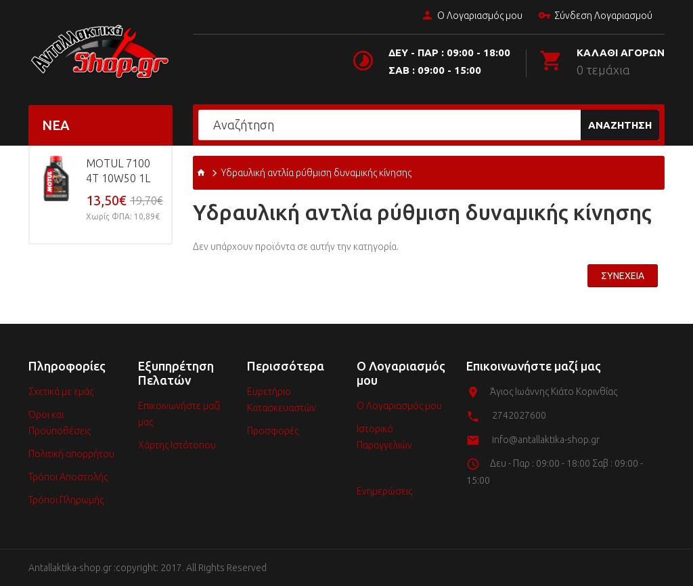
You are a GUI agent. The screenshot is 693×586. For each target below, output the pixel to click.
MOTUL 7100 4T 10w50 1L (118, 170)
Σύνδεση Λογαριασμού (594, 16)
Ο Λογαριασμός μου (470, 16)
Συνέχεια (622, 275)
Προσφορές (272, 430)
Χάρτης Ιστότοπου (177, 445)
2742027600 (519, 415)
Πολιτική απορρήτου (71, 453)
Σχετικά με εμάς (60, 391)
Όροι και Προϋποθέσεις (59, 422)
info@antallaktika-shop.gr (546, 439)
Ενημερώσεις (384, 491)
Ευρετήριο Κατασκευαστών (281, 399)
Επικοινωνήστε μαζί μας (179, 413)
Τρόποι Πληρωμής (66, 500)
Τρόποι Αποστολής (68, 477)
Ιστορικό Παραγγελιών (384, 437)
